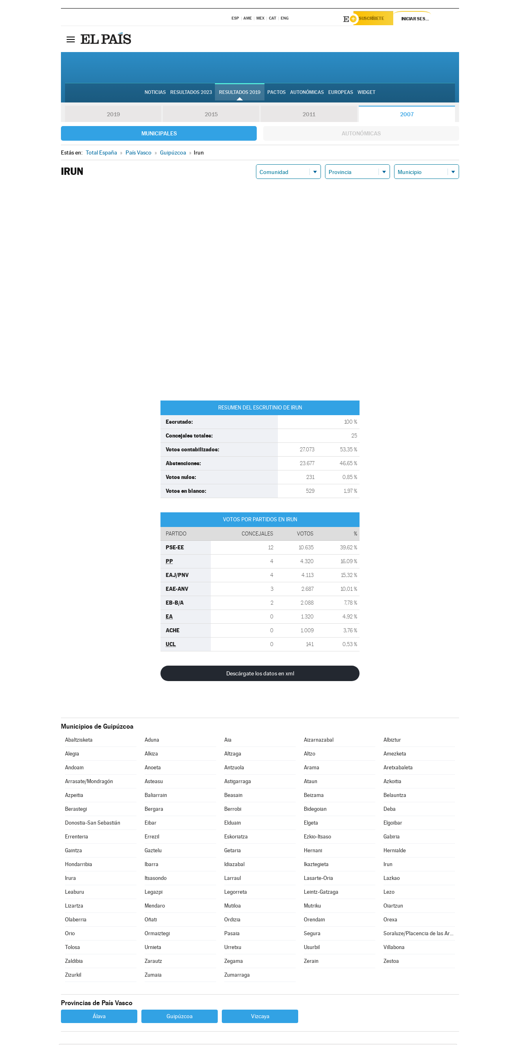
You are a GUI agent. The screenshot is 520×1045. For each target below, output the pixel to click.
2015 (211, 115)
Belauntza (395, 796)
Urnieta (153, 948)
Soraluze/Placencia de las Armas (419, 935)
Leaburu (74, 893)
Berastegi (76, 810)
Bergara (154, 810)
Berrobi (232, 810)
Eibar (150, 824)
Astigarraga (237, 782)
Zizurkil (73, 976)
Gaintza (73, 852)
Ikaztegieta (316, 865)
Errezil (152, 838)
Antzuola (234, 769)
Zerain (311, 962)
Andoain (74, 769)
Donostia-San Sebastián (92, 824)
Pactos (276, 94)
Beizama (314, 796)
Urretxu (232, 948)
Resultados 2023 (191, 94)
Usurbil (312, 948)
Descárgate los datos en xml (260, 674)
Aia (228, 741)
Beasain (233, 796)
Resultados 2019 (239, 94)
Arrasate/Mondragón (89, 782)
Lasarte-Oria (318, 879)
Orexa (390, 921)
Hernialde (395, 852)
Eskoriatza (236, 838)
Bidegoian (315, 810)
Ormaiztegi (157, 935)
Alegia (72, 755)
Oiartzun (393, 907)
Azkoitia (392, 782)
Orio (70, 935)
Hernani (313, 852)
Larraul (232, 879)
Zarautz (153, 962)
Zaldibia (74, 962)
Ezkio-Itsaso (317, 838)
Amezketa (395, 755)
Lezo (389, 893)
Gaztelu (153, 852)
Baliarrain (156, 796)
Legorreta (235, 893)
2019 (113, 115)
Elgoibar (393, 824)
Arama (311, 769)
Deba (390, 810)
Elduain (232, 824)
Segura (312, 935)
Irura (70, 879)
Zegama (233, 962)
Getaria (232, 852)
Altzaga (232, 755)
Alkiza (151, 755)
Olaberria (76, 921)
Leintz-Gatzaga (321, 893)
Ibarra (151, 865)
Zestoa (391, 962)
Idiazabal (234, 865)
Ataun (310, 782)
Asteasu (154, 782)
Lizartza (74, 907)
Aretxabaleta (398, 769)
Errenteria (76, 838)
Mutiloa (232, 907)
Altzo (309, 755)
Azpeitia (74, 796)
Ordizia (232, 921)
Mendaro (155, 907)
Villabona (394, 948)
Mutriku (312, 907)
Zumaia (153, 976)
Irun (388, 865)
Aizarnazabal (319, 741)
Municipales (159, 134)
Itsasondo (156, 879)
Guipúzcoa (180, 1017)
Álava (99, 1017)
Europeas (340, 94)
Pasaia (232, 935)
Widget (366, 94)
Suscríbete (376, 19)
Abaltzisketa (79, 741)
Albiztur (392, 741)
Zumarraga (237, 976)
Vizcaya (260, 1017)
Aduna (152, 741)
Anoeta (153, 769)
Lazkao (392, 879)
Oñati (151, 921)
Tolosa (72, 948)
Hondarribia (78, 865)
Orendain (314, 921)
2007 (407, 115)
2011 (309, 115)
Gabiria (392, 838)
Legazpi (153, 893)
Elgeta (311, 824)
